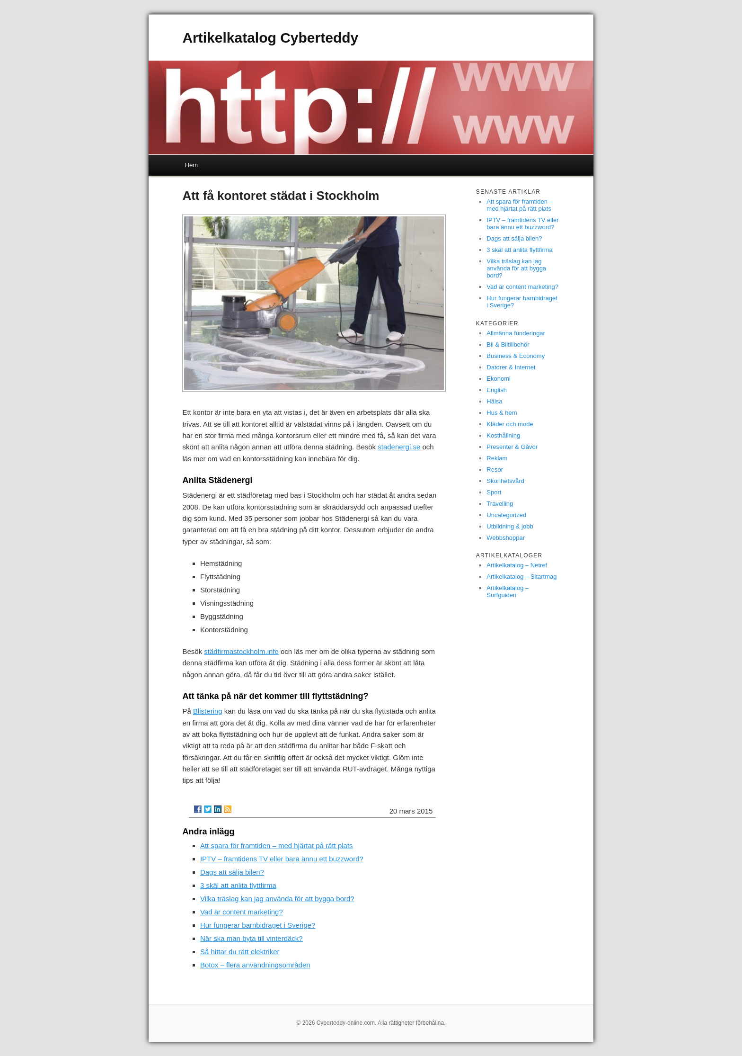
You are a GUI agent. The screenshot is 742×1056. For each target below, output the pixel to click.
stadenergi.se (399, 447)
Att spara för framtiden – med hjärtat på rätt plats (276, 845)
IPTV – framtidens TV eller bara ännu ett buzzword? (281, 859)
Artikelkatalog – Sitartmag (521, 576)
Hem (191, 165)
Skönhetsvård (505, 480)
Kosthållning (503, 435)
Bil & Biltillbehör (507, 344)
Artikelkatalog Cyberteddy (270, 37)
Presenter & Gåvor (512, 446)
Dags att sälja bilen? (232, 872)
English (496, 390)
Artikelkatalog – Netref (516, 565)
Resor (494, 469)
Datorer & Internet (510, 367)
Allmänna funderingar (515, 333)
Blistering (207, 711)
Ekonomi (498, 378)
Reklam (496, 458)
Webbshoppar (505, 537)
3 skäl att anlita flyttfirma (238, 885)
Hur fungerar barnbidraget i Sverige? (257, 925)
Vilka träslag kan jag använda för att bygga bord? (277, 899)
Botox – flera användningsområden (255, 965)
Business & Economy (515, 355)
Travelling (499, 503)
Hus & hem (501, 412)
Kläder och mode (509, 424)
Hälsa (494, 401)
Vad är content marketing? (241, 912)
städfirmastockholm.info (241, 651)
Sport (493, 492)
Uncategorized (506, 515)
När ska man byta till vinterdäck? (251, 938)
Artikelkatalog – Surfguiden (507, 591)
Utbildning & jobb (509, 526)
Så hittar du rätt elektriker (240, 952)
